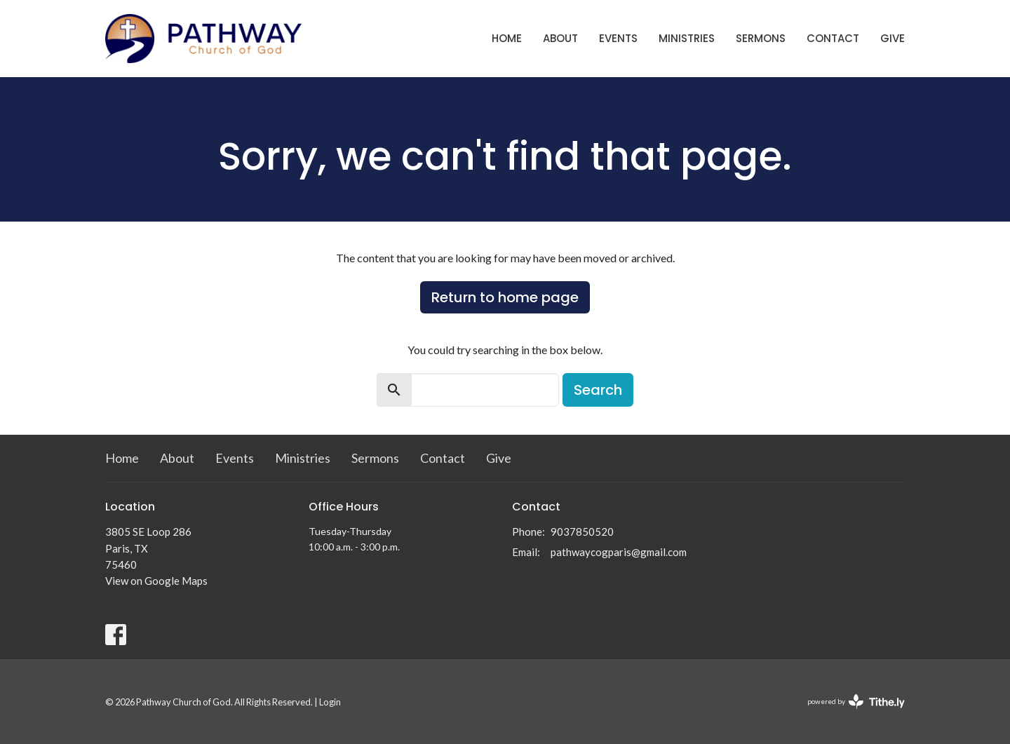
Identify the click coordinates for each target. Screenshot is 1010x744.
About (560, 38)
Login (330, 702)
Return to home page (505, 297)
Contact (833, 38)
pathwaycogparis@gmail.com (619, 552)
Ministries (687, 38)
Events (618, 38)
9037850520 (582, 531)
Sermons (761, 38)
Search (598, 390)
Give (892, 38)
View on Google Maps (156, 580)
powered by (856, 701)
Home (507, 38)
